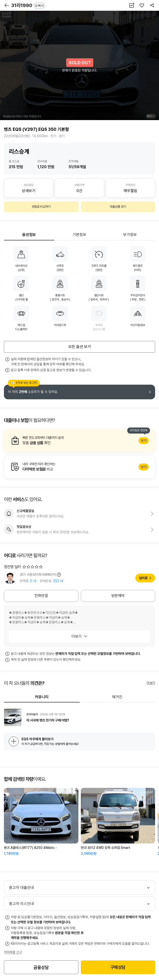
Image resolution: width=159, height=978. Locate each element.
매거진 (117, 697)
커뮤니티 (42, 697)
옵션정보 (29, 234)
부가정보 (130, 234)
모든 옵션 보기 (79, 346)
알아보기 (79, 440)
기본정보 (79, 234)
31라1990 (28, 5)
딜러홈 (143, 578)
